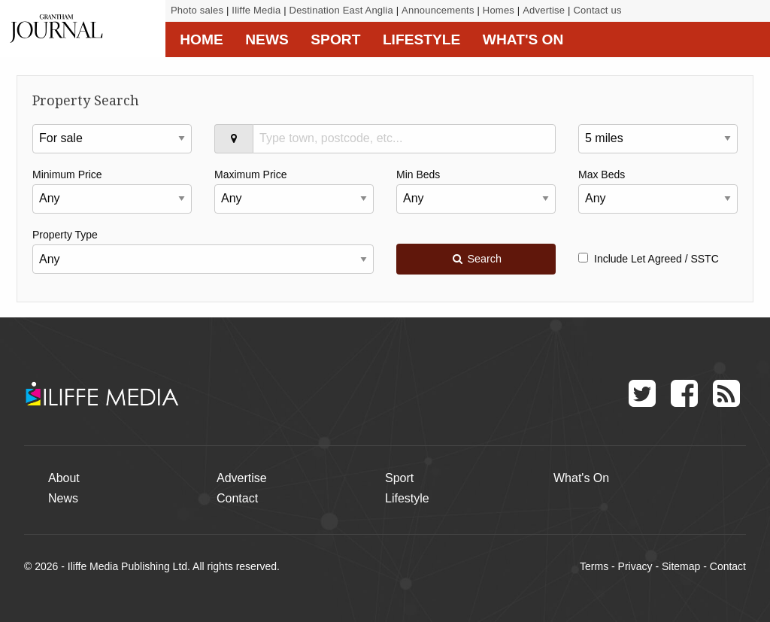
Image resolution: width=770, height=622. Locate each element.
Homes (498, 10)
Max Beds (601, 174)
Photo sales (197, 10)
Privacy (635, 566)
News (267, 39)
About (64, 478)
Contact (237, 498)
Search (476, 259)
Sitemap (681, 566)
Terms (594, 566)
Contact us (597, 10)
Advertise (544, 10)
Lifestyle (421, 39)
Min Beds (418, 174)
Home (201, 39)
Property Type (65, 235)
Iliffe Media (256, 10)
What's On (523, 39)
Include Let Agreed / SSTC (648, 259)
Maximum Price (250, 174)
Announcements (438, 10)
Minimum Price (67, 174)
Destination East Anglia (341, 10)
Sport (335, 39)
